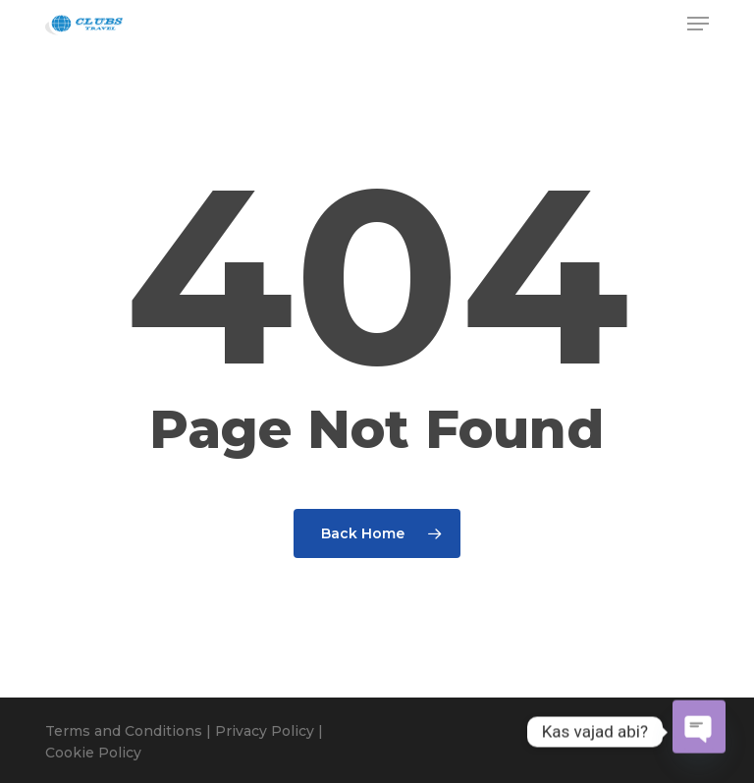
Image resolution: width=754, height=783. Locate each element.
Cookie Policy (93, 752)
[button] (698, 23)
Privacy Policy (264, 731)
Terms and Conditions (123, 731)
